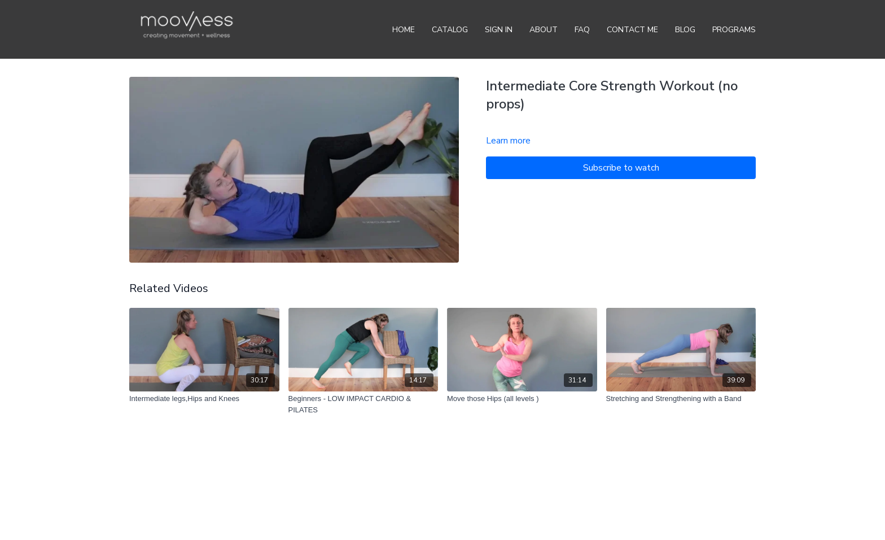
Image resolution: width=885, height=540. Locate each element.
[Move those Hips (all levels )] (522, 398)
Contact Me (632, 29)
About (543, 29)
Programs (734, 29)
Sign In (498, 29)
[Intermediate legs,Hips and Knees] (204, 398)
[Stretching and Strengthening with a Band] (681, 398)
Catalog (450, 29)
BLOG (685, 29)
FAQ (582, 29)
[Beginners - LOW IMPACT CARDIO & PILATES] (363, 404)
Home (403, 29)
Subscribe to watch (621, 168)
